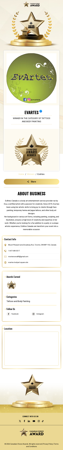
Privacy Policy (48, 444)
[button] (31, 182)
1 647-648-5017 (14, 251)
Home (21, 174)
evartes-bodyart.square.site (18, 262)
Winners (31, 174)
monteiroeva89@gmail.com (18, 256)
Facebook (15, 314)
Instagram (40, 314)
